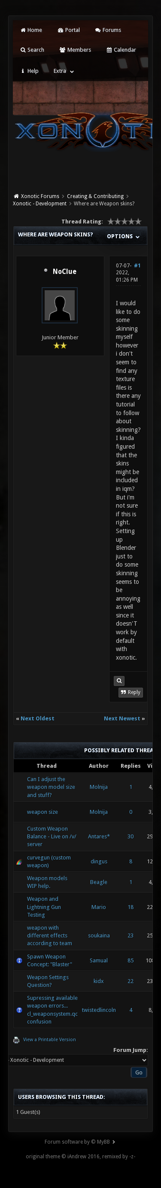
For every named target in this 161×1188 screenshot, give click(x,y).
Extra (60, 71)
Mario (98, 907)
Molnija (99, 787)
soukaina (99, 935)
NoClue (64, 272)
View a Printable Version (49, 1039)
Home (31, 30)
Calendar (121, 50)
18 (131, 907)
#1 (137, 266)
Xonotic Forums (40, 196)
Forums (108, 30)
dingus (99, 861)
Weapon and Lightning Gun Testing (44, 907)
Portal (68, 30)
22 (131, 981)
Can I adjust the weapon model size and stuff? (51, 787)
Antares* (99, 836)
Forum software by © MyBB (77, 1142)
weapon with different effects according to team (49, 935)
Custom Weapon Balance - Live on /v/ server (51, 836)
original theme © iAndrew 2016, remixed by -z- (80, 1157)
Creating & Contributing (95, 196)
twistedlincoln (99, 1010)
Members (75, 50)
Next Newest (122, 718)
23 (131, 935)
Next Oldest (38, 718)
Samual (99, 960)
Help (29, 71)
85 (131, 960)
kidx (99, 981)
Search (32, 50)
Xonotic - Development (40, 204)
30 (131, 836)
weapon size (42, 812)
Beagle (98, 882)
